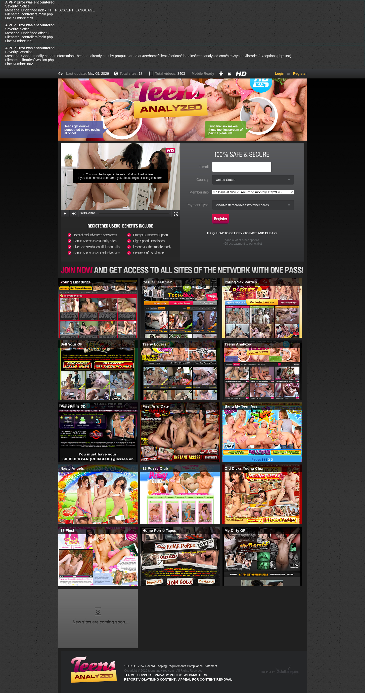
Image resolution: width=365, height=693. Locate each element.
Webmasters (195, 675)
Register (300, 74)
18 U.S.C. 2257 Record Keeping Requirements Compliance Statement (170, 666)
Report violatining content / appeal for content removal (178, 679)
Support (145, 675)
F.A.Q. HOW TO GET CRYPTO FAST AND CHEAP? (242, 233)
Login (279, 74)
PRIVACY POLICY (168, 675)
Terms (130, 675)
